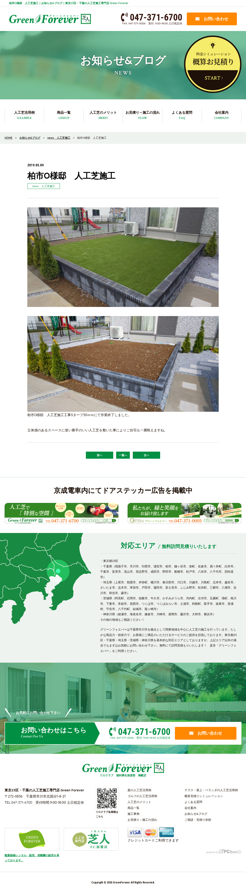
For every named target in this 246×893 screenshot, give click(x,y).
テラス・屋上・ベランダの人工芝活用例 (211, 790)
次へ (146, 455)
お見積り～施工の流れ (142, 115)
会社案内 (221, 115)
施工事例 (133, 814)
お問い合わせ (211, 18)
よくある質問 (182, 115)
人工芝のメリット (103, 115)
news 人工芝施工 (43, 186)
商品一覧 (63, 115)
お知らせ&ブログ (195, 814)
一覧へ (123, 455)
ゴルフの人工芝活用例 (142, 796)
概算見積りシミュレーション (203, 796)
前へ (99, 455)
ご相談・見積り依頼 (197, 819)
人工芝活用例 (24, 115)
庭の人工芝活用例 (139, 790)
